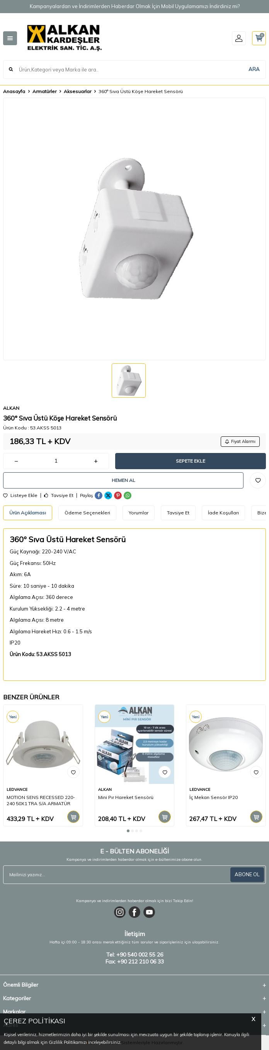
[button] (128, 830)
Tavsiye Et (58, 495)
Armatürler (44, 91)
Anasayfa (14, 91)
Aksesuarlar (77, 91)
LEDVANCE (17, 789)
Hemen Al (123, 480)
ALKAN (11, 408)
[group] (134, 229)
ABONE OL (247, 874)
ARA (254, 69)
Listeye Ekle (20, 495)
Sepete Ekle (190, 461)
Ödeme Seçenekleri (87, 513)
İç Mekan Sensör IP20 (213, 797)
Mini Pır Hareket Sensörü (125, 797)
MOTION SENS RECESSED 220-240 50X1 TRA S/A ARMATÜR (41, 800)
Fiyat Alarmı (240, 441)
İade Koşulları (223, 513)
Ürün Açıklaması (27, 513)
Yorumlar (138, 513)
